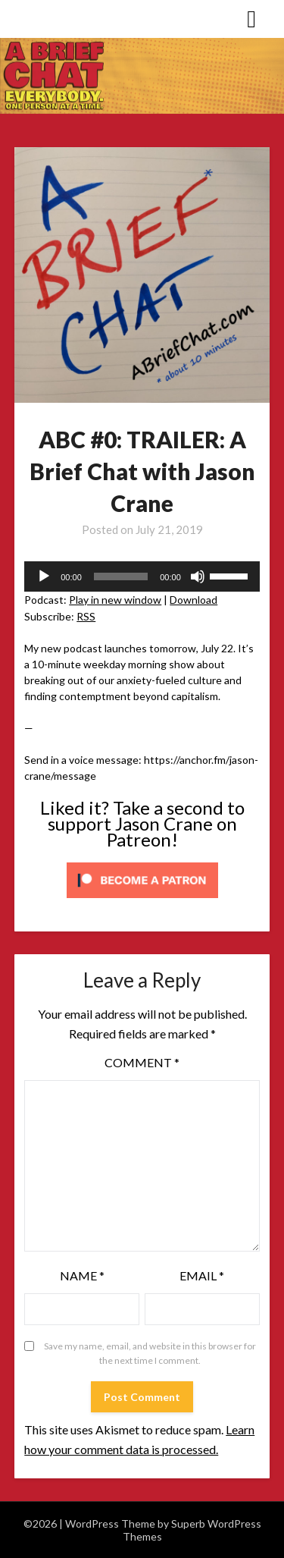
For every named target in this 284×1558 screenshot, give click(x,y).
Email (201, 1275)
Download (193, 599)
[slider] (121, 576)
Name (82, 1275)
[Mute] (197, 576)
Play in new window (115, 599)
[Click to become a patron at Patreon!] (142, 901)
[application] (142, 576)
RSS (85, 616)
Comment (142, 1062)
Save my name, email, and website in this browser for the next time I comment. (150, 1353)
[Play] (43, 576)
